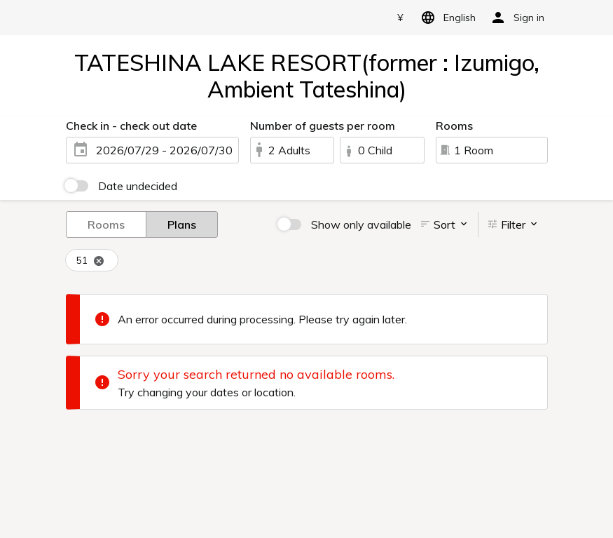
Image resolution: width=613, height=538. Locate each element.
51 (90, 261)
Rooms (106, 223)
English (446, 17)
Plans (181, 223)
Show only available (361, 224)
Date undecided (137, 186)
